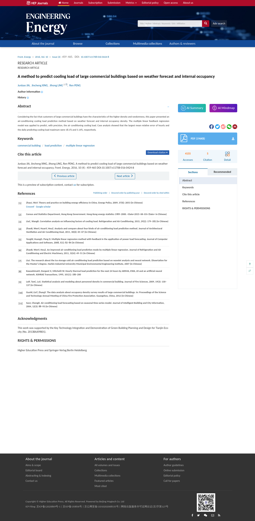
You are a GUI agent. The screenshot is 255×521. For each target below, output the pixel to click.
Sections (193, 172)
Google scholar (43, 206)
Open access (171, 2)
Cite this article (191, 194)
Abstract (187, 180)
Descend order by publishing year (125, 193)
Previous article (64, 176)
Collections (113, 44)
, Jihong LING (56, 85)
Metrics (131, 2)
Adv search (219, 23)
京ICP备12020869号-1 (48, 506)
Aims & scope (33, 465)
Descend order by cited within (156, 193)
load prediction (53, 145)
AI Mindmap (223, 108)
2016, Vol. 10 (41, 56)
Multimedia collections (147, 44)
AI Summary (192, 108)
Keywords (188, 187)
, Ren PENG (74, 85)
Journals (78, 2)
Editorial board (34, 470)
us (74, 184)
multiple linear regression (80, 145)
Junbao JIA (24, 85)
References (188, 201)
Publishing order (100, 193)
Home (64, 2)
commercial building (29, 145)
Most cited (101, 486)
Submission (114, 2)
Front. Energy (24, 56)
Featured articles (104, 480)
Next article (125, 176)
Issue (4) (56, 56)
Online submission (174, 470)
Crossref (30, 206)
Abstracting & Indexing (38, 475)
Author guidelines (174, 465)
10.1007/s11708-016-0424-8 (95, 56)
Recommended (222, 171)
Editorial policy (150, 2)
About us (188, 2)
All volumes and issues (107, 465)
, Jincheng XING (39, 85)
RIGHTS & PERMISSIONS (196, 208)
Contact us (31, 480)
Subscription (95, 2)
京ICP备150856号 (72, 506)
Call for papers (172, 480)
